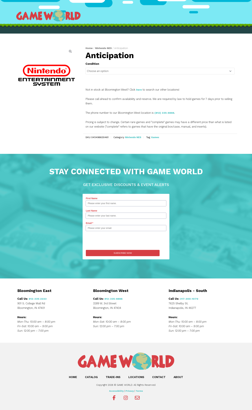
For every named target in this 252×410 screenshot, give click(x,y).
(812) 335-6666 (165, 113)
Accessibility (116, 390)
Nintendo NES (104, 48)
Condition (92, 63)
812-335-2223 (38, 298)
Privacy (130, 390)
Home (89, 48)
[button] (70, 51)
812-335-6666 (114, 298)
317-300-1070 (189, 298)
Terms (139, 390)
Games (156, 137)
